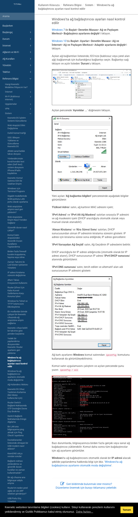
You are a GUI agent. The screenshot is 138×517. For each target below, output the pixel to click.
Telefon (17, 72)
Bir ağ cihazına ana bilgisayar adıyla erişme (16, 480)
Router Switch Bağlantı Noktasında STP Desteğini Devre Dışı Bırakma (17, 407)
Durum (17, 39)
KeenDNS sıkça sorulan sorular (15, 455)
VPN (18, 109)
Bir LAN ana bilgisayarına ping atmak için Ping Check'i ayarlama (16, 431)
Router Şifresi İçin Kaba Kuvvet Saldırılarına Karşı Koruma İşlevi (16, 292)
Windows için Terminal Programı (16, 190)
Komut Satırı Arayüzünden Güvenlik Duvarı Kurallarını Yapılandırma (15, 241)
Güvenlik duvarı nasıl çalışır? (17, 229)
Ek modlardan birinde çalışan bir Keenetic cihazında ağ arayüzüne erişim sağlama (17, 317)
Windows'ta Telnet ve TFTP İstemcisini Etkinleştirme (18, 304)
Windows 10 (59, 41)
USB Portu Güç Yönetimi (14, 500)
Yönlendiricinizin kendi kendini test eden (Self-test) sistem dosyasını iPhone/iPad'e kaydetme (16, 166)
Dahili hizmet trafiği (17, 133)
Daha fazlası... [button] (84, 511)
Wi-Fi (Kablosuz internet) (18, 98)
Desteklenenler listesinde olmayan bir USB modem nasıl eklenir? (18, 444)
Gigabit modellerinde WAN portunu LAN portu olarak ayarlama (18, 199)
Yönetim (17, 65)
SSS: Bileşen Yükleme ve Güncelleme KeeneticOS (14, 142)
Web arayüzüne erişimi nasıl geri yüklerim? (15, 209)
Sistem (18, 113)
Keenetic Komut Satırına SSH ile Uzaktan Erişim (15, 181)
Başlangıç (17, 32)
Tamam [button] (127, 509)
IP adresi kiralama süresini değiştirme (17, 274)
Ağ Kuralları (17, 59)
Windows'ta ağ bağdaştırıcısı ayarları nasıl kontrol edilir (17, 362)
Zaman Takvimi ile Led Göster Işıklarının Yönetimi (18, 265)
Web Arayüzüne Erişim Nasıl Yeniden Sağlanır (17, 220)
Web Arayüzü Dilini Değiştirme (16, 127)
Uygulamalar (18, 104)
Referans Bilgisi (17, 78)
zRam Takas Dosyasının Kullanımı (17, 281)
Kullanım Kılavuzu (49, 5)
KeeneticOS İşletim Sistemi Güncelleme (17, 119)
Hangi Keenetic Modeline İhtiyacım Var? (16, 86)
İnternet (17, 45)
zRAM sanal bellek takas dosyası (16, 152)
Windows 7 (58, 29)
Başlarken (8, 25)
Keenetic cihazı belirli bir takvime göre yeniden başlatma (17, 331)
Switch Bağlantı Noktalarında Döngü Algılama (17, 419)
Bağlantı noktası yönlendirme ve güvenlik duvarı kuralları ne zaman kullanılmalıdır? (16, 467)
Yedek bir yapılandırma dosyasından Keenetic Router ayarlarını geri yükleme (15, 345)
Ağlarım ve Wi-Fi (17, 52)
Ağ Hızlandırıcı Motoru (18, 384)
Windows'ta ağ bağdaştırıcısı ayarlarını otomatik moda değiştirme (16, 375)
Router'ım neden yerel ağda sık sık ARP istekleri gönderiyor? (18, 491)
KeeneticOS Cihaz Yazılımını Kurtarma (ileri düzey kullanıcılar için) (17, 393)
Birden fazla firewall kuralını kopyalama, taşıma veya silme (17, 254)
